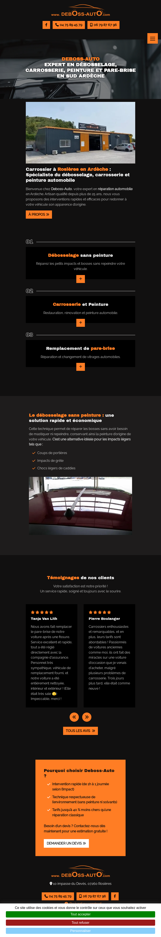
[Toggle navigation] (152, 38)
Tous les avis (78, 731)
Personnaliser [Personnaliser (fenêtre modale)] (80, 931)
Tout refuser (80, 922)
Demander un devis (64, 843)
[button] (74, 717)
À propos (37, 215)
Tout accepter (80, 914)
